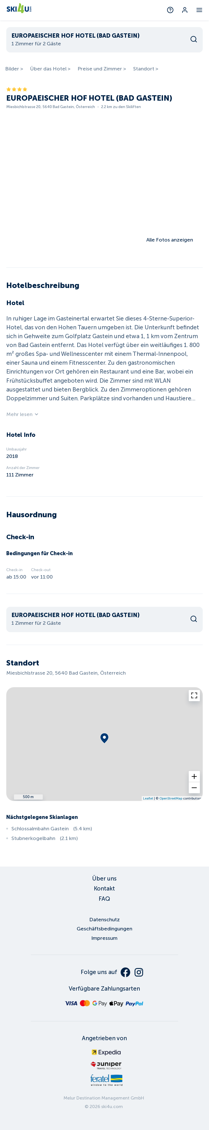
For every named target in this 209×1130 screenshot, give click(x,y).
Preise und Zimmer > (102, 69)
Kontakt (104, 888)
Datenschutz (104, 919)
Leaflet (148, 798)
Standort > (145, 69)
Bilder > (14, 69)
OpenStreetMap (170, 798)
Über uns (104, 878)
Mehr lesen (22, 414)
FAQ (104, 899)
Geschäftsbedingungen (104, 929)
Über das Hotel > (50, 69)
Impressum (104, 938)
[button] (194, 776)
